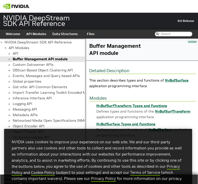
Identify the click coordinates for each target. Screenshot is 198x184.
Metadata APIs (25, 115)
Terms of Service (145, 179)
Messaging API (25, 109)
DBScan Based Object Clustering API (43, 70)
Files (92, 34)
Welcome (13, 34)
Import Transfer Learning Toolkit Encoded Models (54, 92)
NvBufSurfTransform (172, 111)
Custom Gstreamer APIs (33, 64)
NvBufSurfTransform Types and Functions (131, 105)
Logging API (22, 103)
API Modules (36, 34)
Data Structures (66, 34)
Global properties (27, 81)
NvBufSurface (177, 80)
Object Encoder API (28, 126)
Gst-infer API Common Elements (40, 87)
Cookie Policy (43, 179)
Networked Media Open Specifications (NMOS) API (55, 120)
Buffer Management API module (40, 59)
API (15, 53)
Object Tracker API (28, 131)
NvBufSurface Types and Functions (125, 124)
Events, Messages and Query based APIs (46, 75)
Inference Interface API (32, 98)
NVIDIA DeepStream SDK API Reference (38, 42)
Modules (192, 41)
